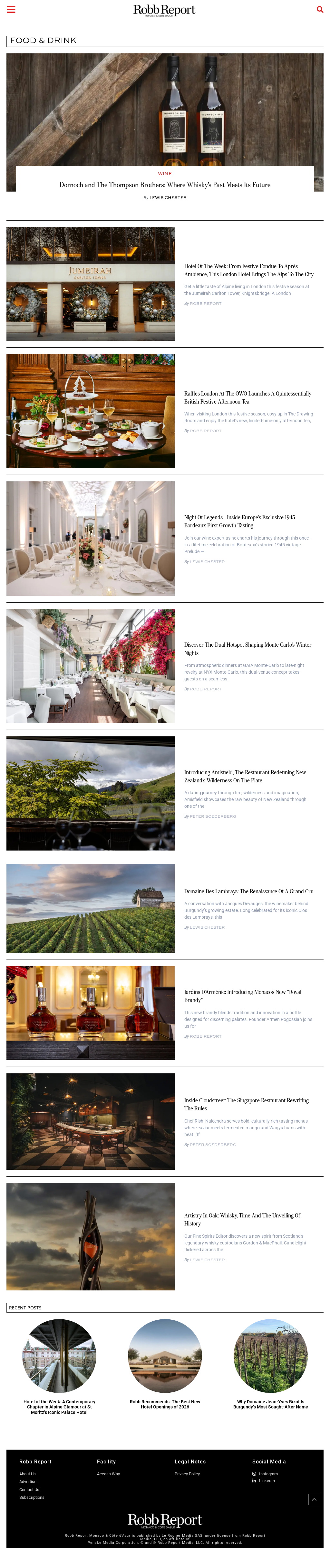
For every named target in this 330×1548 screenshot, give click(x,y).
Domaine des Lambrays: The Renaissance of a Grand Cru (249, 891)
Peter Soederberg (212, 816)
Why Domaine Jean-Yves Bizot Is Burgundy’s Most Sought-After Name (270, 1404)
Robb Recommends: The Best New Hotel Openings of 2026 (165, 1404)
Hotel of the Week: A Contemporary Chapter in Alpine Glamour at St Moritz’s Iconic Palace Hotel (59, 1407)
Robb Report (205, 303)
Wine (165, 173)
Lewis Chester (207, 562)
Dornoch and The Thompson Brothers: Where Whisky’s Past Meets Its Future (165, 184)
